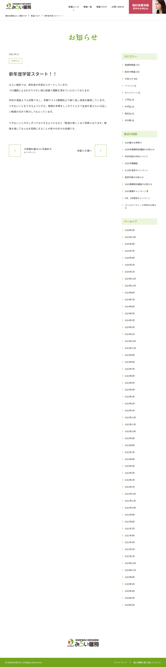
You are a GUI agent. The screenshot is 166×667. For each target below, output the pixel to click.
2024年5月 (130, 313)
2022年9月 (130, 438)
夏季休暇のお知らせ (134, 177)
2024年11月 (130, 285)
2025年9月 (130, 243)
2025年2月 (130, 264)
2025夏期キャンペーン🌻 (137, 191)
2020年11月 (130, 570)
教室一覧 (87, 6)
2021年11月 (130, 500)
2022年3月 (130, 472)
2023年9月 (130, 354)
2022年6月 (130, 459)
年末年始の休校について (136, 156)
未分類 (128, 120)
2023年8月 (130, 361)
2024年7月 (130, 299)
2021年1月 (130, 556)
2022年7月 (130, 452)
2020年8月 (130, 577)
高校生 (128, 113)
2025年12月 (130, 237)
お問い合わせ (118, 6)
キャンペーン (131, 92)
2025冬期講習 (131, 163)
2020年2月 (130, 604)
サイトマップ (120, 663)
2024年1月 (130, 334)
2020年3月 (130, 597)
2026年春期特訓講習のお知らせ (140, 149)
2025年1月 (130, 271)
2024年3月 (130, 320)
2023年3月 (130, 396)
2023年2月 (130, 403)
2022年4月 (130, 465)
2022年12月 (130, 417)
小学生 (128, 99)
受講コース (73, 6)
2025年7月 (130, 250)
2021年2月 (130, 549)
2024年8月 (130, 292)
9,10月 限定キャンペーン (136, 170)
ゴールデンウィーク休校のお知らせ (140, 206)
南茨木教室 (130, 71)
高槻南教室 (130, 64)
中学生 (128, 106)
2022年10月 (130, 431)
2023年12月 (130, 341)
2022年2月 (130, 479)
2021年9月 (130, 514)
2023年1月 (130, 410)
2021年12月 (130, 493)
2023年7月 (130, 368)
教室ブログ (101, 6)
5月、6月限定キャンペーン (137, 198)
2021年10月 (130, 507)
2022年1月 (130, 486)
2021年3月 (130, 542)
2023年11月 (130, 348)
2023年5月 (130, 382)
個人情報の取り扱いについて (147, 663)
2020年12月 (130, 563)
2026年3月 (130, 230)
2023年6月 (130, 375)
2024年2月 (130, 327)
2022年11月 (130, 424)
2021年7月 (130, 528)
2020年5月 (130, 583)
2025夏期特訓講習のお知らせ (139, 184)
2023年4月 (130, 389)
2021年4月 (130, 535)
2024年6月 (130, 306)
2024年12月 (130, 278)
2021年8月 (130, 521)
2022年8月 (130, 445)
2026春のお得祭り (133, 142)
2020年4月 (130, 590)
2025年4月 (130, 257)
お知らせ (15, 60)
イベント (129, 85)
